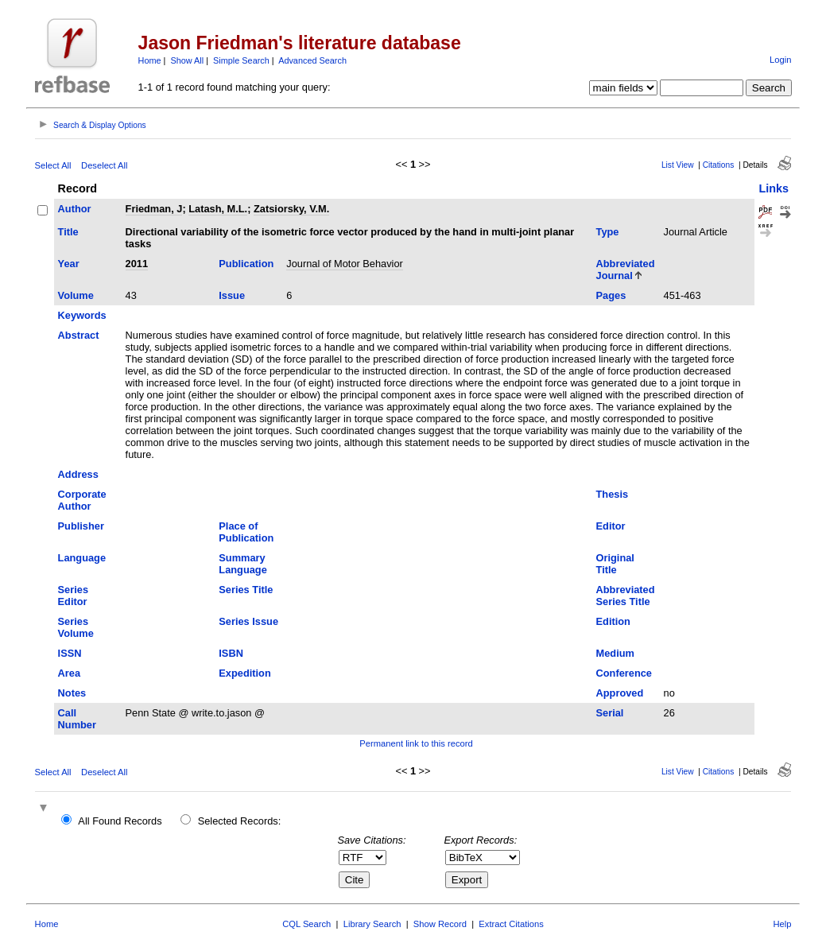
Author (74, 209)
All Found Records (119, 821)
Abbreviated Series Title (625, 595)
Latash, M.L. (217, 209)
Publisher (81, 526)
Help (782, 924)
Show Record (440, 924)
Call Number (77, 719)
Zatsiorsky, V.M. (291, 209)
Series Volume (76, 627)
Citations (719, 165)
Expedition (244, 673)
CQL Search (306, 924)
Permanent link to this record (415, 743)
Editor (611, 526)
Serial (610, 713)
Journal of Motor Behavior (344, 264)
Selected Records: (239, 821)
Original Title (615, 564)
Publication (246, 264)
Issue (232, 295)
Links (773, 188)
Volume (76, 295)
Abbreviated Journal (625, 269)
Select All (53, 165)
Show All (187, 60)
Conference (624, 673)
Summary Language (242, 564)
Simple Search (241, 60)
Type (607, 232)
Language (82, 558)
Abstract (78, 335)
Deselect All (104, 165)
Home (149, 60)
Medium (615, 653)
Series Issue (248, 621)
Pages (611, 295)
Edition (613, 621)
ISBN (231, 653)
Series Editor (73, 595)
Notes (72, 693)
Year (68, 264)
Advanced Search (312, 60)
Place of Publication (246, 532)
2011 (137, 264)
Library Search (372, 924)
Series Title (246, 590)
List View (677, 165)
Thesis (612, 494)
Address (78, 474)
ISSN (70, 653)
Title (68, 232)
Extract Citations (511, 924)
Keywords (82, 315)
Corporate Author (82, 500)
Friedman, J (154, 209)
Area (69, 673)
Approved (620, 693)
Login (780, 59)
